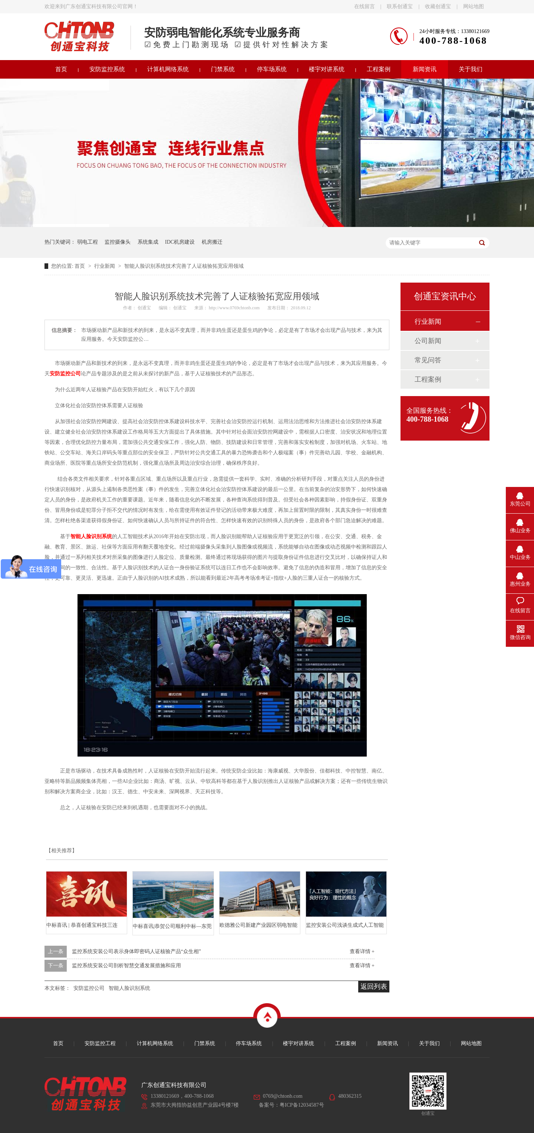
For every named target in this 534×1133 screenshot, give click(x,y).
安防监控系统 (107, 69)
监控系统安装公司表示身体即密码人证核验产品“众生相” (136, 951)
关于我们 (470, 69)
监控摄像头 (118, 242)
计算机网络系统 (168, 69)
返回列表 (373, 986)
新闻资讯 (424, 69)
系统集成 (148, 242)
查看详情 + (362, 951)
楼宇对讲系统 (327, 69)
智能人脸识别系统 (129, 988)
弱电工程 (87, 242)
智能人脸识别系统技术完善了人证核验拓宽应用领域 (184, 266)
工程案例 (378, 69)
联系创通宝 (400, 6)
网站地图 (473, 6)
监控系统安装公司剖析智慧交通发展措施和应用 (126, 965)
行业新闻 (105, 266)
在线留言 (364, 6)
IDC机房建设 (180, 242)
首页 (61, 69)
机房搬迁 (212, 242)
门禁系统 (223, 69)
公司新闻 (428, 341)
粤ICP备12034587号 (302, 1105)
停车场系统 (272, 69)
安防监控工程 (100, 1043)
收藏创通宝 (438, 6)
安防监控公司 (89, 988)
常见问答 (428, 360)
